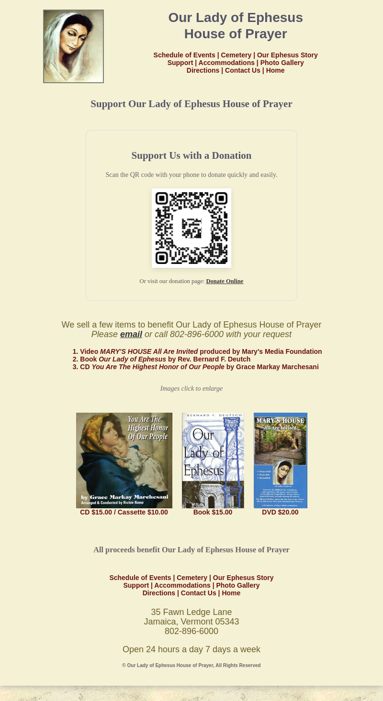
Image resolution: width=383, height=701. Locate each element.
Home (275, 70)
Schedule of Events (184, 55)
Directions (203, 70)
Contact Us (242, 70)
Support (180, 62)
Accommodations (227, 62)
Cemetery (236, 55)
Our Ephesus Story (287, 55)
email (131, 334)
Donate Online (224, 281)
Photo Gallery (282, 62)
